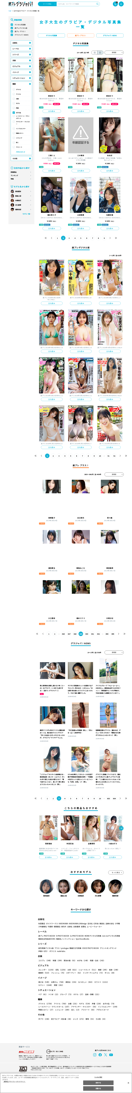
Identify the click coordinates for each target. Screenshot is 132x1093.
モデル (18, 103)
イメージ (15, 72)
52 (114, 456)
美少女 (44, 982)
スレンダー (46, 970)
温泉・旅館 (92, 994)
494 (106, 634)
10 (100, 456)
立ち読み (51, 111)
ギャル (109, 973)
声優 (17, 108)
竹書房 (50, 926)
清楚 (43, 985)
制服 (57, 960)
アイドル (18, 94)
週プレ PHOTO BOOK (46, 936)
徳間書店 (57, 926)
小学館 (117, 923)
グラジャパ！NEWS (21, 35)
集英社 (101, 923)
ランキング (14, 175)
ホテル (78, 994)
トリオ (53, 994)
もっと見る (116, 872)
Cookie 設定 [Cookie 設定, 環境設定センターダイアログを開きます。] (98, 1077)
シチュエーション (18, 78)
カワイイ (101, 982)
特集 (12, 179)
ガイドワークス (52, 923)
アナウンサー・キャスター (23, 123)
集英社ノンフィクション (65, 939)
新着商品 (14, 172)
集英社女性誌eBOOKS (46, 939)
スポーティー (73, 973)
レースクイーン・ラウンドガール (22, 117)
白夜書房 (76, 926)
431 (92, 634)
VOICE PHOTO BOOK (90, 948)
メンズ (78, 1019)
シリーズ (15, 54)
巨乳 (60, 970)
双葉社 (83, 926)
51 (108, 456)
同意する (98, 1088)
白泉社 (69, 926)
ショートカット (87, 970)
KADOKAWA (63, 923)
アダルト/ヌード (20, 152)
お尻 (72, 970)
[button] (121, 828)
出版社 (14, 43)
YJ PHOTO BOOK (61, 936)
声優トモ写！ (43, 951)
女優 (17, 99)
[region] (66, 1083)
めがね (82, 960)
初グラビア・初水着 (61, 1019)
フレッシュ (58, 973)
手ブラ (44, 1019)
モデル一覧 (26, 214)
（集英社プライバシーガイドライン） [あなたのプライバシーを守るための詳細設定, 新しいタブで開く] (14, 1081)
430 (86, 634)
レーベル (15, 49)
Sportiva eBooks (81, 939)
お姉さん (57, 982)
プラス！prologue (61, 948)
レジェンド (19, 138)
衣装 (14, 60)
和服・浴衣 (96, 960)
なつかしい (85, 982)
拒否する (98, 1083)
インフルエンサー (21, 128)
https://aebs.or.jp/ (36, 1069)
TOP (9, 11)
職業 (14, 84)
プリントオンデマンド (107, 948)
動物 (89, 1019)
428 (74, 634)
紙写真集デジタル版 (46, 948)
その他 (14, 158)
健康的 (44, 973)
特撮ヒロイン (19, 133)
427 (69, 634)
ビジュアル (16, 66)
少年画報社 (42, 926)
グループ (66, 994)
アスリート (19, 147)
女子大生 (18, 113)
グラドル (18, 89)
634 (114, 798)
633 (108, 798)
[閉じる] (128, 1082)
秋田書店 (41, 923)
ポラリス (52, 951)
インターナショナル (92, 973)
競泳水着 (69, 960)
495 (112, 634)
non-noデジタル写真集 (109, 936)
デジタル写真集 (20, 24)
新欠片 (63, 926)
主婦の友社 (109, 923)
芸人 (17, 142)
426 (63, 634)
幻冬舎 (95, 923)
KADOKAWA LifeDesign (77, 923)
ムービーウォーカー (94, 926)
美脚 (102, 970)
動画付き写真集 (75, 948)
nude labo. (61, 951)
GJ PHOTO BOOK (75, 936)
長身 (113, 970)
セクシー (116, 982)
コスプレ (45, 960)
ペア (42, 994)
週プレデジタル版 (21, 28)
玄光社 (89, 923)
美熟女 (71, 982)
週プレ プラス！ (20, 31)
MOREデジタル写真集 (91, 936)
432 (98, 634)
